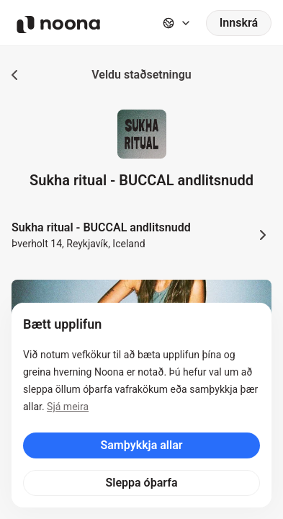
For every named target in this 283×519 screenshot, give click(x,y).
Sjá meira (68, 406)
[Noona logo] (58, 24)
